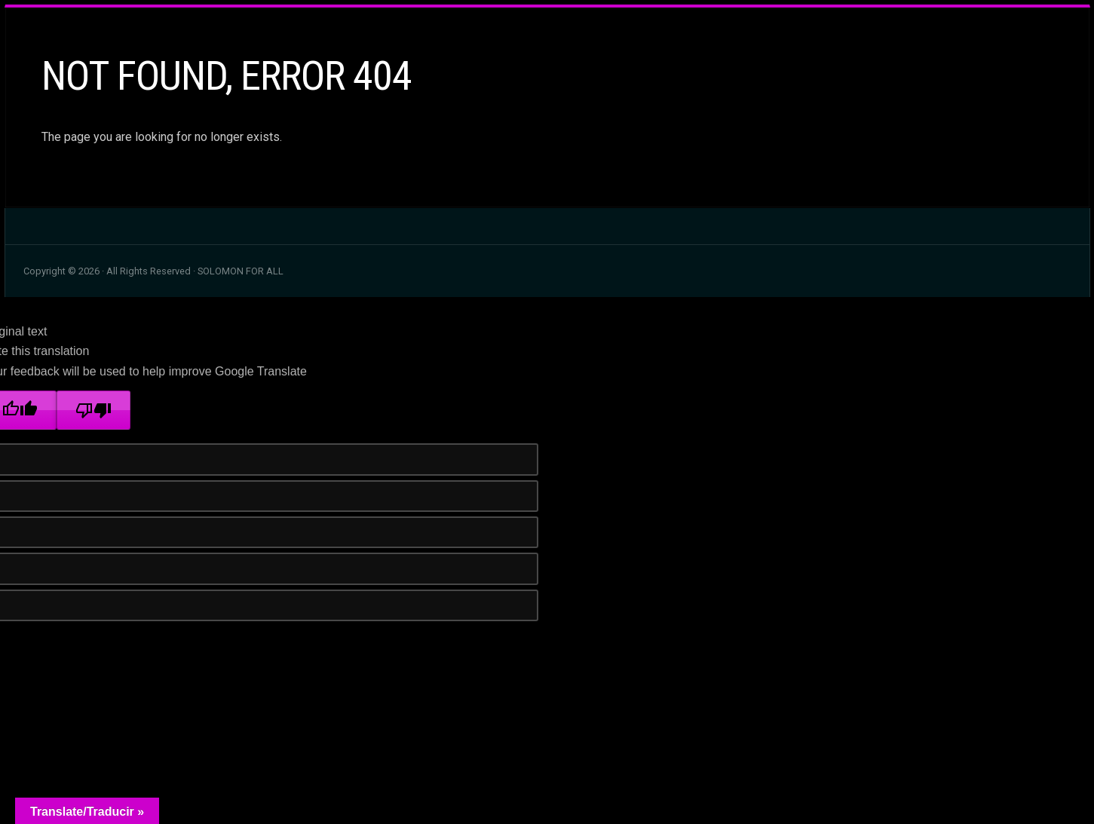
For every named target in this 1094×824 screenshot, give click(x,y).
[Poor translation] (93, 410)
